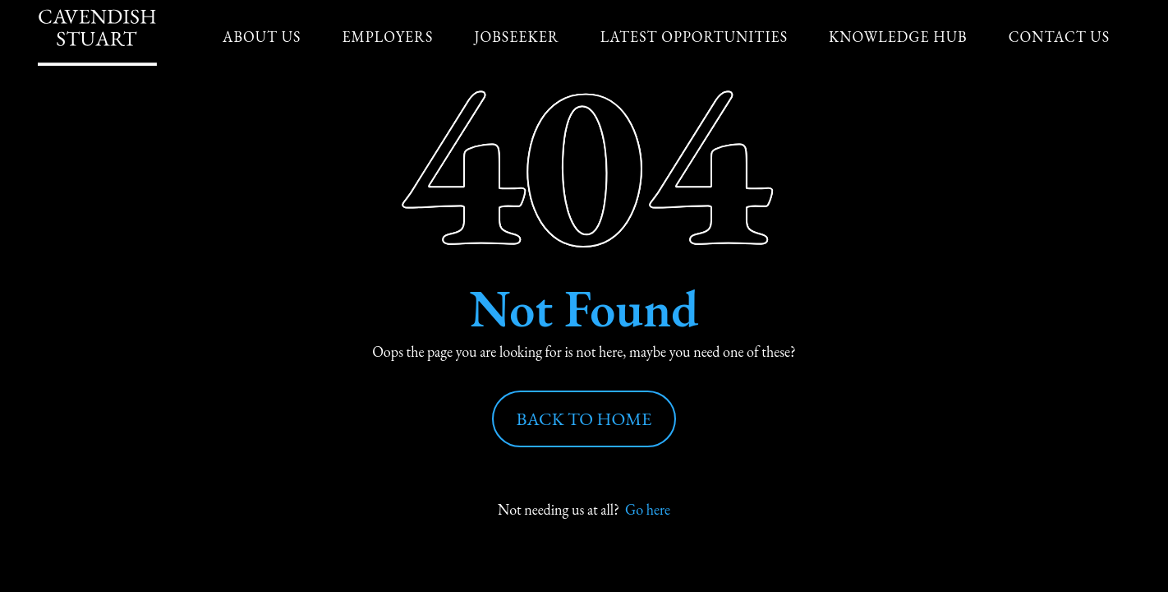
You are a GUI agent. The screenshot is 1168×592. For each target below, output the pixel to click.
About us (262, 36)
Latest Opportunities (694, 36)
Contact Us (1059, 36)
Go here (647, 509)
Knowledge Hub (898, 36)
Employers (387, 36)
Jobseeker (516, 36)
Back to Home (584, 419)
